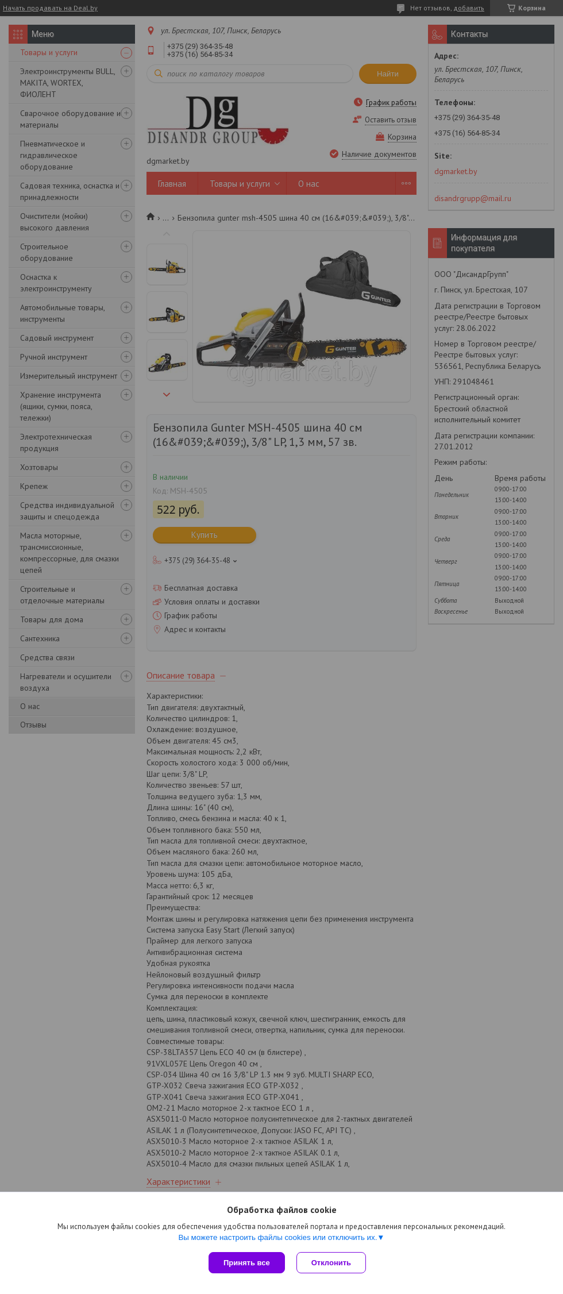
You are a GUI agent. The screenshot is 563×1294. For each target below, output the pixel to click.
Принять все (246, 1262)
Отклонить (331, 1262)
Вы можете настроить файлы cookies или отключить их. (277, 1237)
